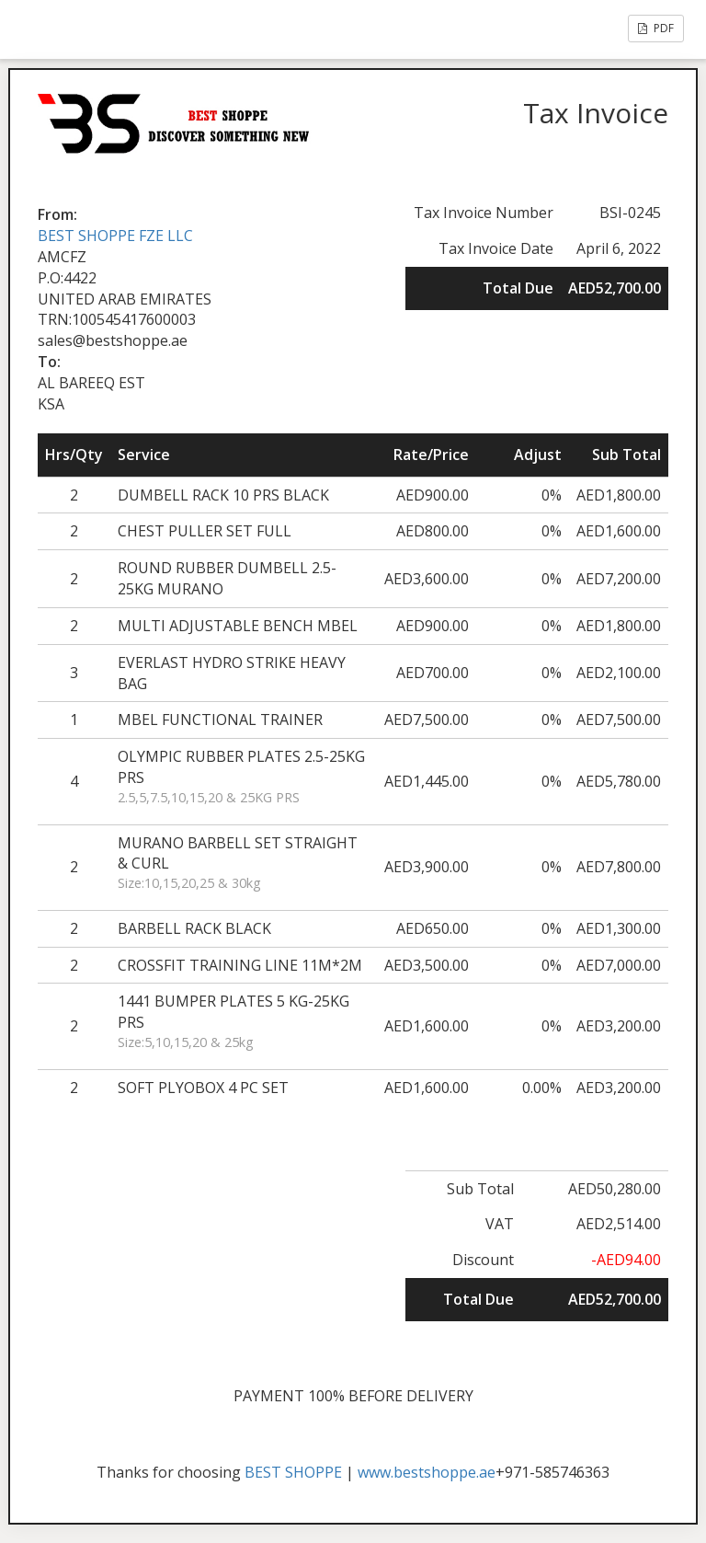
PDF (656, 28)
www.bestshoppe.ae (426, 1472)
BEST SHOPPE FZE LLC (115, 235)
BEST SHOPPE (293, 1472)
